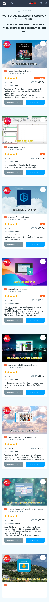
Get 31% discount (35, 172)
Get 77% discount (35, 320)
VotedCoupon (27, 10)
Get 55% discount (35, 102)
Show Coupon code (14, 102)
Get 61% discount (35, 244)
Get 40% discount (35, 540)
